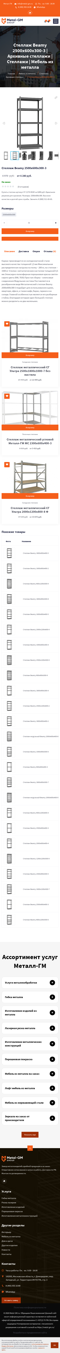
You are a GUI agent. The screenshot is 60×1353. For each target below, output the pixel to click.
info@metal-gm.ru (25, 3)
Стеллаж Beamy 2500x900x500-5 (36, 870)
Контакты (6, 1250)
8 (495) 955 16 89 (24, 7)
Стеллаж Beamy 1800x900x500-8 (36, 595)
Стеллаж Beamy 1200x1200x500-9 (36, 855)
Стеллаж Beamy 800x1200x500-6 (36, 916)
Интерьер (6, 1228)
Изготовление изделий (13, 1203)
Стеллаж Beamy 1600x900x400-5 (36, 610)
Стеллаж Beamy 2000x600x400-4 (36, 839)
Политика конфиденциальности (30, 1303)
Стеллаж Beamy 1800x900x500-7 (36, 778)
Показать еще (30, 1131)
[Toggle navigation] (55, 21)
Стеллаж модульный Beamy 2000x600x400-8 (40, 733)
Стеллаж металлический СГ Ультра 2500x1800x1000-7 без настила (30, 369)
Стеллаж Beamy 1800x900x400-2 (36, 717)
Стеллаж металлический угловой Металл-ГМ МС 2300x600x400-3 (30, 437)
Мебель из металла (11, 1232)
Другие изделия (10, 1241)
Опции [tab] (36, 251)
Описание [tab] (9, 251)
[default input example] (30, 223)
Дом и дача (7, 1237)
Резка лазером (9, 1198)
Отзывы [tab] (50, 251)
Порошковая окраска (12, 1207)
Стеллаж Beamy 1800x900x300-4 (36, 687)
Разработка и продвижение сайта (30, 1328)
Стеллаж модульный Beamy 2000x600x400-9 (40, 794)
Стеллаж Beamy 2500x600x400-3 (36, 824)
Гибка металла (9, 1194)
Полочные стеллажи (30, 430)
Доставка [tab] (24, 251)
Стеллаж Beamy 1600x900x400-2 (36, 565)
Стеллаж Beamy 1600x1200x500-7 (36, 885)
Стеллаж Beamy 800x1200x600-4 (36, 809)
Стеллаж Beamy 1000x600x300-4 (36, 641)
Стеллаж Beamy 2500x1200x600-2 (36, 702)
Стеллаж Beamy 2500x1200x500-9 (36, 656)
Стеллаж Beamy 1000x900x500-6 (36, 748)
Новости (6, 1246)
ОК (54, 1345)
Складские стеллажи (30, 362)
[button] (56, 97)
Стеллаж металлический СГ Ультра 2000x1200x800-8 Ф (30, 506)
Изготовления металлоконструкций (20, 1212)
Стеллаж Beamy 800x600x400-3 (35, 763)
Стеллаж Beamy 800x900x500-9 (35, 671)
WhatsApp (41, 7)
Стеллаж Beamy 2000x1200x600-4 (36, 626)
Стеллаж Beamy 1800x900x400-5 (36, 549)
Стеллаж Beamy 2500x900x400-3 (36, 901)
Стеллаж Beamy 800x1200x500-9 (36, 580)
